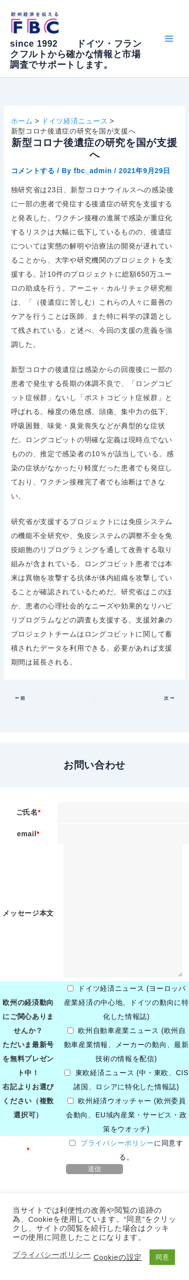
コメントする (33, 171)
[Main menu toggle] (168, 39)
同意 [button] (162, 1257)
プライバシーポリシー (117, 1143)
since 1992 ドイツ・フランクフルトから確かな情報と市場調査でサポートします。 (76, 54)
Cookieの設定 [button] (118, 1257)
